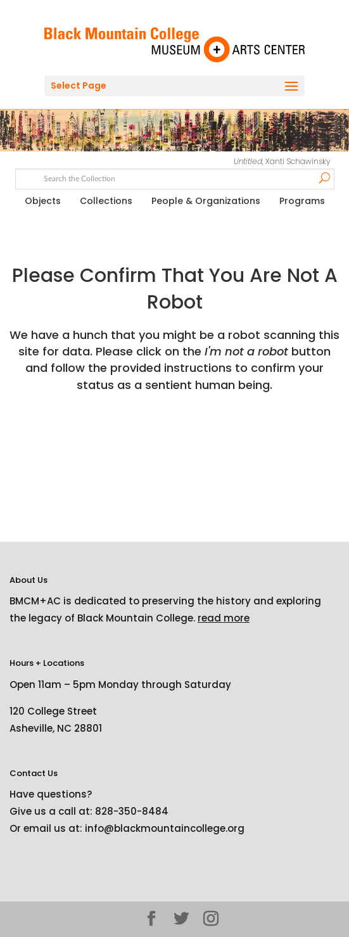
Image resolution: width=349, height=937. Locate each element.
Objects (43, 200)
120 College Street (53, 711)
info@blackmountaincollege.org (164, 828)
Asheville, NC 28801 (56, 728)
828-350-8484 (131, 811)
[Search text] (174, 177)
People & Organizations (205, 200)
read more (224, 618)
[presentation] (115, 433)
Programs (302, 200)
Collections (106, 200)
